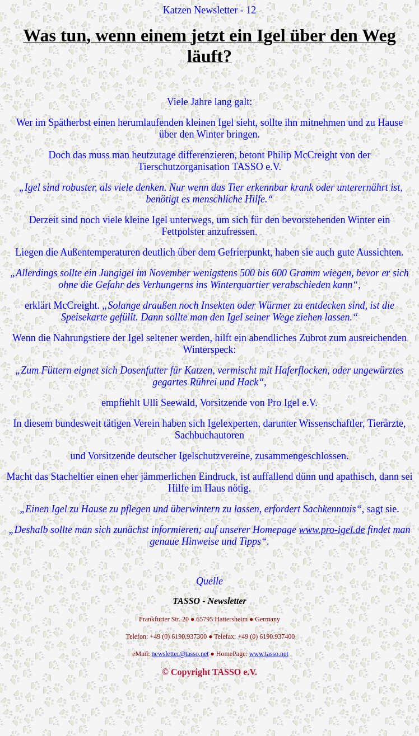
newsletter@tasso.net (180, 654)
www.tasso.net (268, 654)
